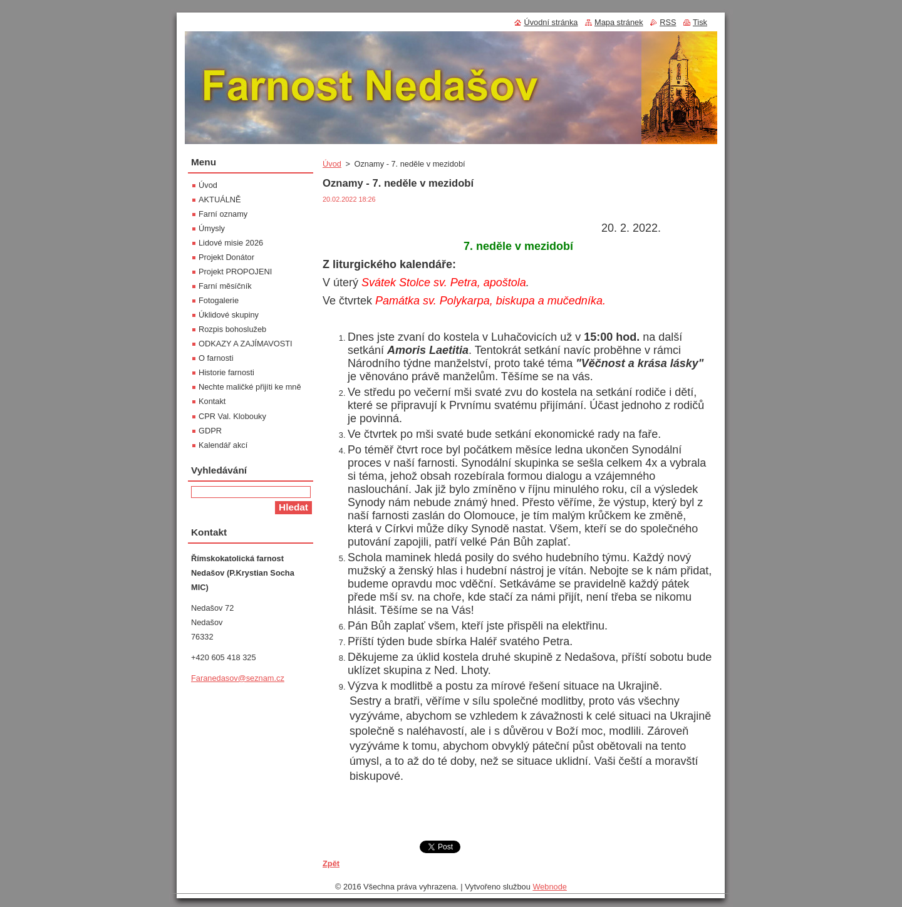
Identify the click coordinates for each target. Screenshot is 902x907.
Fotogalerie (219, 300)
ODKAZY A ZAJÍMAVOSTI (246, 343)
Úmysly (212, 228)
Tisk (700, 22)
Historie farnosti (226, 372)
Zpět (331, 863)
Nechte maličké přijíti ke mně (250, 386)
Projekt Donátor (226, 257)
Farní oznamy (223, 214)
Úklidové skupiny (229, 314)
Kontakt (212, 401)
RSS (668, 22)
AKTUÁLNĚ (220, 199)
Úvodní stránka (551, 22)
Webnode (549, 886)
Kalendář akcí (223, 445)
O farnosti (216, 358)
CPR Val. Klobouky (232, 416)
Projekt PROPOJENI (235, 271)
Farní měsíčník (225, 286)
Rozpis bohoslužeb (232, 329)
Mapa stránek (618, 22)
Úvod (332, 163)
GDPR (210, 430)
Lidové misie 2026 (231, 242)
